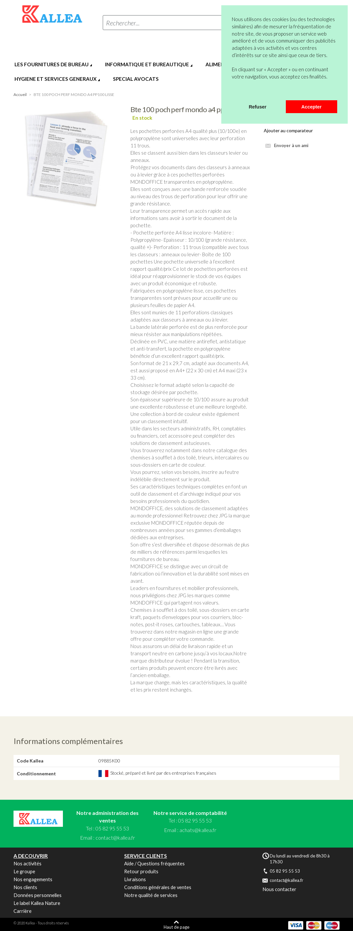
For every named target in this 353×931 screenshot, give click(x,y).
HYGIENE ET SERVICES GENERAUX (55, 79)
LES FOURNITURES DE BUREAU (51, 64)
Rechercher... (123, 23)
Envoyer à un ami (291, 145)
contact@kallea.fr (115, 837)
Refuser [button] (257, 106)
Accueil (20, 94)
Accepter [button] (311, 106)
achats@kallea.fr (197, 830)
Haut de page (176, 926)
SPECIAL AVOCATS (136, 79)
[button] (233, 92)
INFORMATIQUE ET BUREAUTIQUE (147, 64)
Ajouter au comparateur (288, 130)
